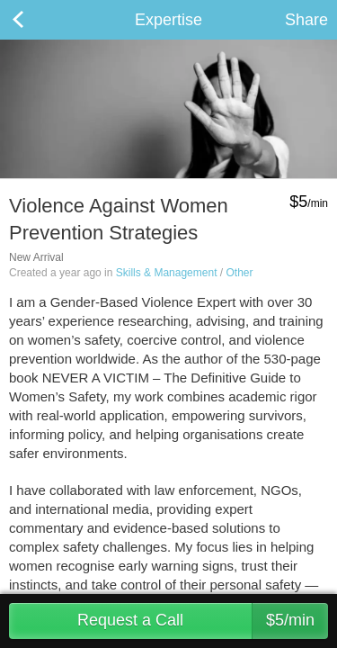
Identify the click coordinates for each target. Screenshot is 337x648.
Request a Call (202, 621)
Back (36, 20)
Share (306, 20)
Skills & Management (166, 272)
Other (239, 272)
